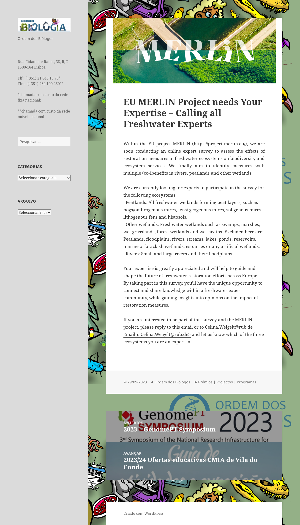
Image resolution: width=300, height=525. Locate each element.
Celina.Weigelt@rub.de (229, 327)
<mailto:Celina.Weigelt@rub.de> (157, 334)
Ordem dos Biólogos (172, 382)
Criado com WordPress (143, 513)
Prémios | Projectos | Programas (227, 382)
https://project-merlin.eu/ (219, 144)
